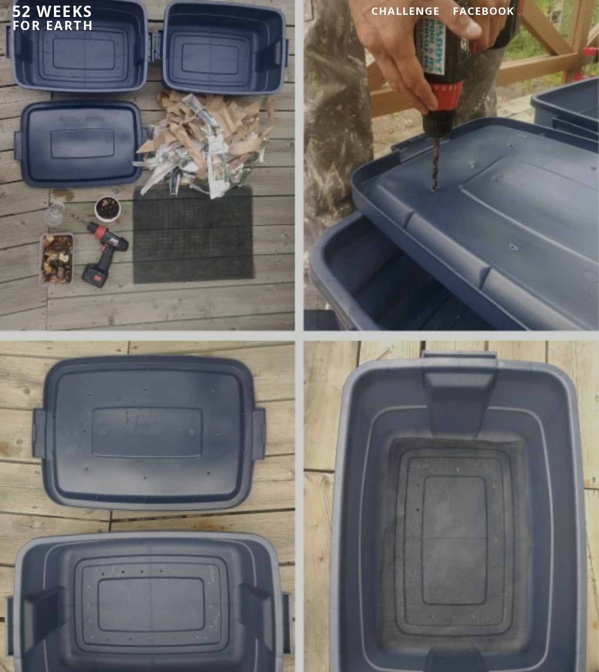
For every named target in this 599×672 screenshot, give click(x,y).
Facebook (484, 10)
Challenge (405, 10)
